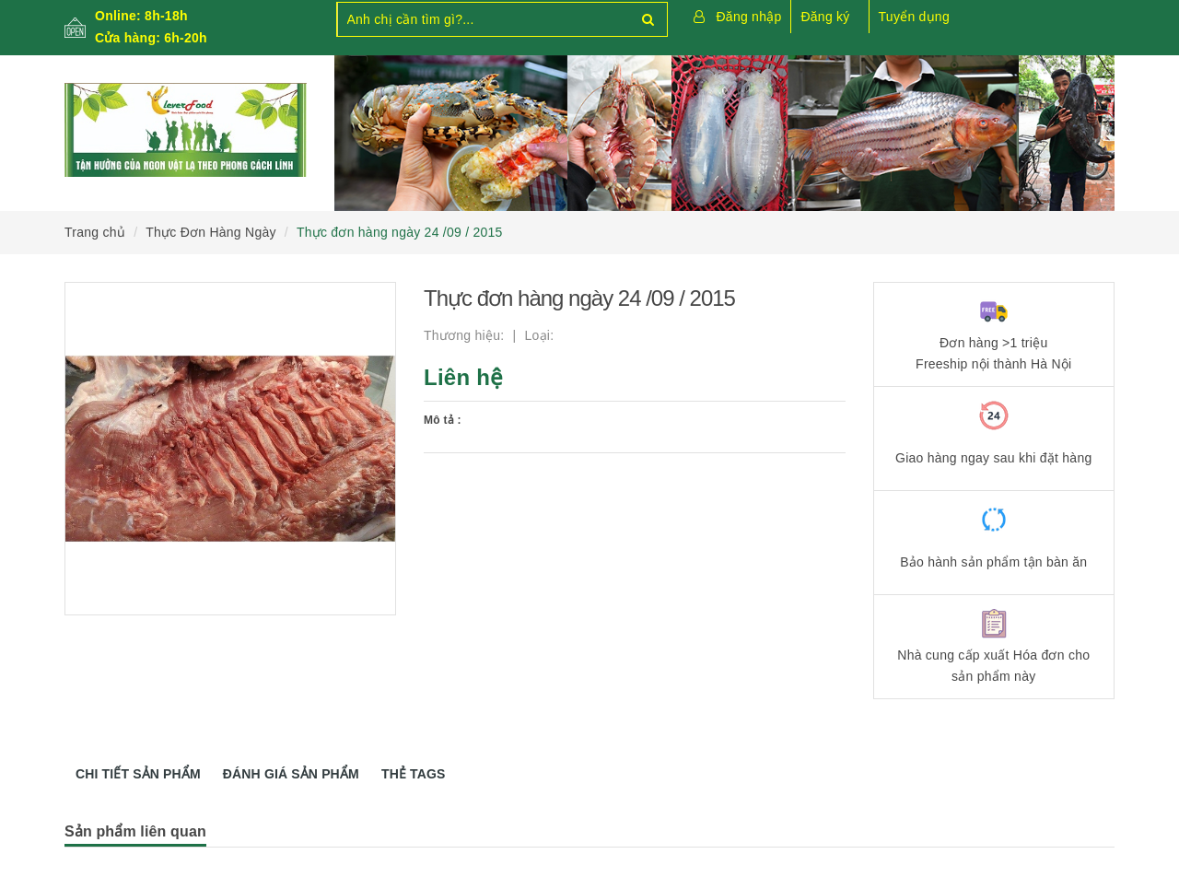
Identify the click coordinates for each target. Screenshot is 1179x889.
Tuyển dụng (914, 16)
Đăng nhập (749, 16)
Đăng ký (824, 16)
